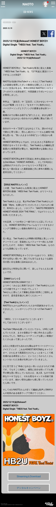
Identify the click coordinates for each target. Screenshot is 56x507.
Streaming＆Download (29, 476)
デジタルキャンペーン (29, 487)
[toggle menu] (53, 3)
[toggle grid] (3, 3)
